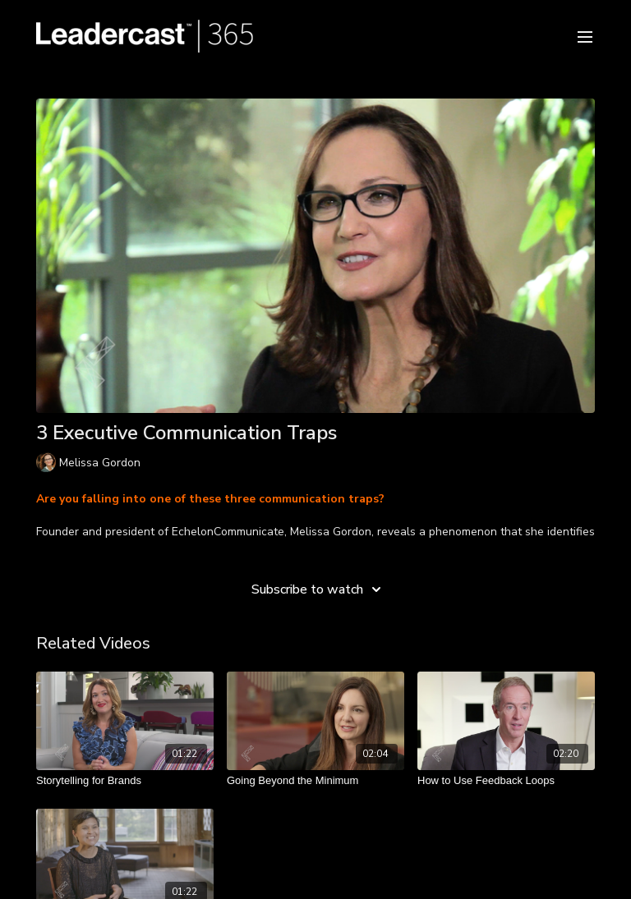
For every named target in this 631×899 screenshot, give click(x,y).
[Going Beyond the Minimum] (315, 781)
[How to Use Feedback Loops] (506, 781)
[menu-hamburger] (585, 35)
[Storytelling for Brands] (125, 781)
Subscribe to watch (318, 589)
